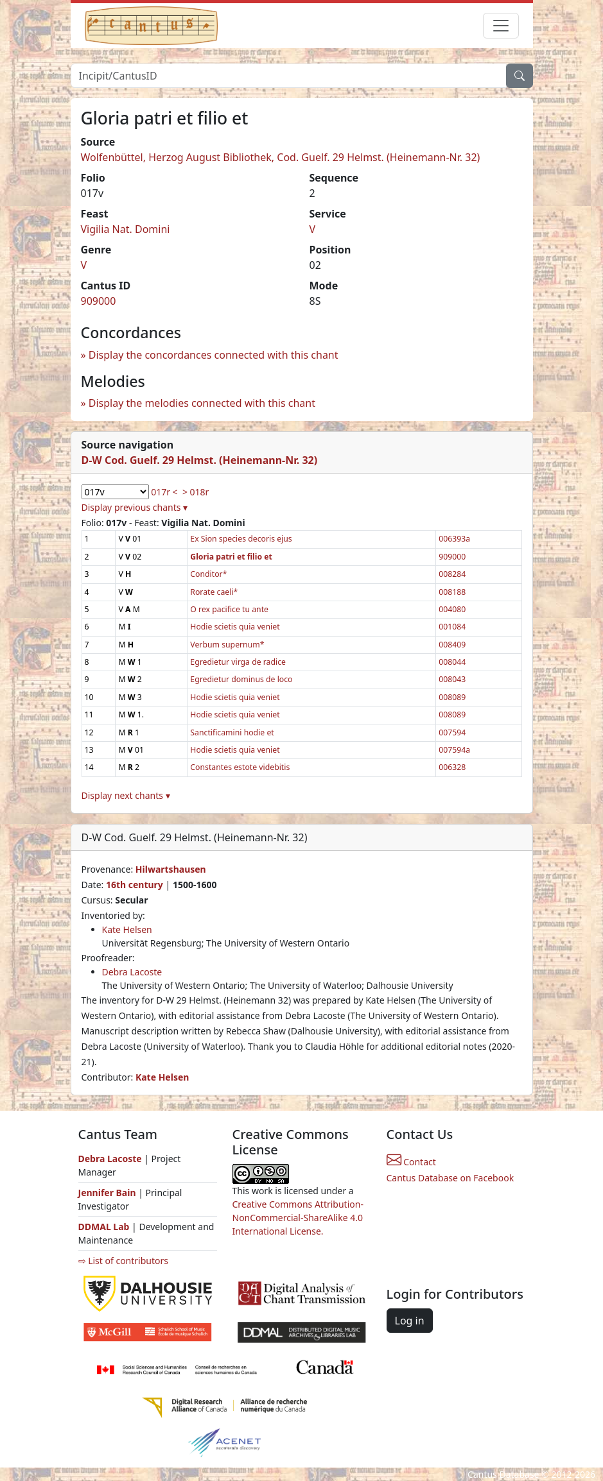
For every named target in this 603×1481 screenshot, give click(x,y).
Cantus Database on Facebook (450, 1178)
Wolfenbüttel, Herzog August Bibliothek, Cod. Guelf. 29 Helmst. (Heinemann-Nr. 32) (280, 157)
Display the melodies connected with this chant (202, 403)
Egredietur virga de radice (238, 661)
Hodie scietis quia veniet (234, 626)
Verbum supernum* (227, 644)
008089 (452, 697)
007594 (452, 732)
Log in (409, 1321)
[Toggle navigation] (501, 26)
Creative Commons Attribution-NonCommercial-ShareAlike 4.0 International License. (297, 1217)
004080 (452, 609)
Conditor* (208, 574)
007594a (454, 749)
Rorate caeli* (214, 591)
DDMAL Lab (104, 1226)
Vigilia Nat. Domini (125, 229)
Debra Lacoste (132, 972)
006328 (452, 767)
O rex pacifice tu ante (229, 609)
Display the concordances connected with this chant (213, 355)
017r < (164, 492)
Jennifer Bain (108, 1192)
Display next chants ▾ (126, 795)
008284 (452, 574)
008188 (452, 591)
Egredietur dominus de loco (241, 679)
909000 (98, 301)
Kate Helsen (127, 929)
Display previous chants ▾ (135, 507)
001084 (452, 626)
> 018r (195, 492)
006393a (454, 538)
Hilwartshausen (170, 869)
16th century (134, 884)
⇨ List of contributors (123, 1260)
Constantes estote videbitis (240, 767)
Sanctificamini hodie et (232, 732)
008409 (452, 644)
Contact (411, 1162)
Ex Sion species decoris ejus (241, 538)
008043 (452, 679)
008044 (452, 661)
